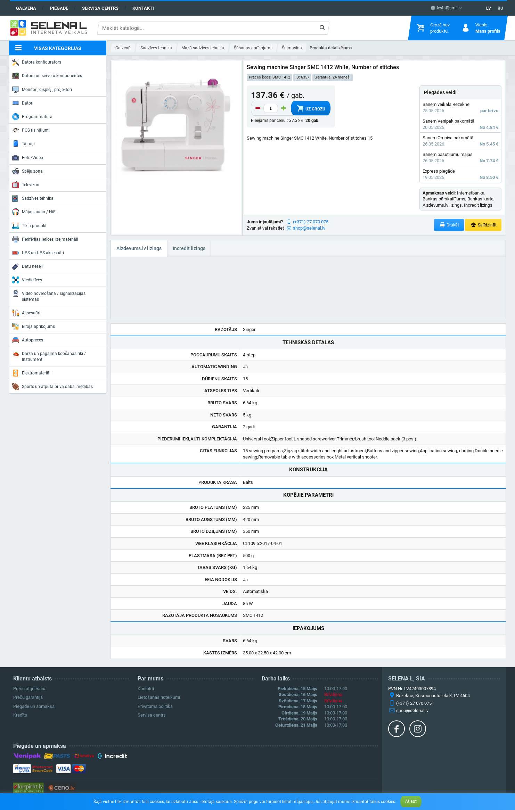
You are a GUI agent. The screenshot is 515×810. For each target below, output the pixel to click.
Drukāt (449, 225)
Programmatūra (32, 116)
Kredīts (20, 715)
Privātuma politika (155, 706)
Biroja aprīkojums (33, 326)
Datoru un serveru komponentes (47, 75)
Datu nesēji (27, 266)
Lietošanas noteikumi (159, 697)
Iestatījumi (443, 8)
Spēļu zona (27, 171)
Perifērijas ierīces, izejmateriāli (45, 239)
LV (488, 8)
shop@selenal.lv (309, 228)
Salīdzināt (483, 225)
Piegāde (59, 8)
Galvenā (26, 8)
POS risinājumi (31, 130)
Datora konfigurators (36, 62)
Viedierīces (27, 279)
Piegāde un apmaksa (34, 706)
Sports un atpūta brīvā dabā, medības (52, 386)
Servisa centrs (100, 8)
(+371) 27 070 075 (310, 221)
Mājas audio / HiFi (34, 211)
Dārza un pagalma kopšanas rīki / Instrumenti (49, 356)
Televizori (25, 184)
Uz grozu (310, 108)
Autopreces (27, 340)
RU (500, 8)
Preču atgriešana (30, 688)
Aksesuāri (26, 312)
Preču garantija (28, 697)
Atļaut (411, 801)
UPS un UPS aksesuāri (38, 252)
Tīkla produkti (30, 225)
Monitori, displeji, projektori (42, 89)
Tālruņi (23, 143)
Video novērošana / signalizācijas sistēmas (48, 295)
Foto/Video (27, 157)
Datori (22, 103)
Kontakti (143, 8)
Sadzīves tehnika (33, 198)
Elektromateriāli (31, 373)
